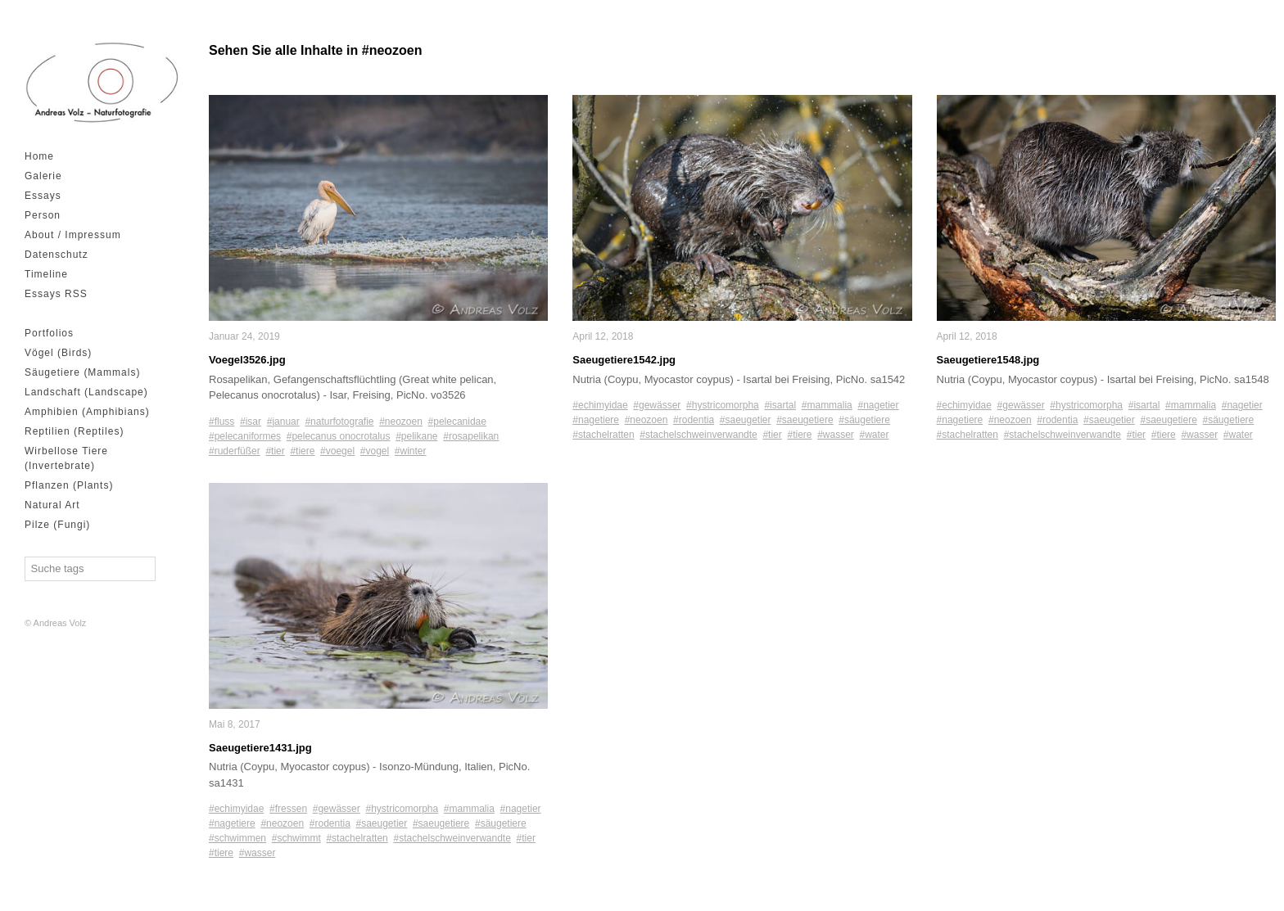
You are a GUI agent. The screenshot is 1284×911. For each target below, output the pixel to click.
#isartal (780, 405)
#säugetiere (501, 823)
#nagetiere (232, 823)
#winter (411, 450)
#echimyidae (236, 808)
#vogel (374, 450)
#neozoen (401, 420)
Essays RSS (56, 294)
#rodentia (330, 823)
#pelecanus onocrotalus (339, 435)
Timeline (46, 274)
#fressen (288, 808)
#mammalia (469, 808)
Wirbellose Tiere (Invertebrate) (66, 458)
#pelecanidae (457, 420)
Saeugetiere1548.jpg (988, 360)
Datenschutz (56, 254)
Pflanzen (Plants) (69, 485)
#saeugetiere (441, 823)
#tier (274, 450)
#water (874, 434)
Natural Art (52, 505)
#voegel (337, 450)
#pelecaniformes (245, 435)
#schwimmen (237, 838)
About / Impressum (73, 235)
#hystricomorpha (401, 808)
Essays (43, 195)
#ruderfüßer (234, 450)
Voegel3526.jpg (247, 360)
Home (39, 156)
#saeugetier (382, 823)
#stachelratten (356, 838)
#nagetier (520, 808)
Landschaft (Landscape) (86, 392)
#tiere (302, 450)
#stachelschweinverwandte (451, 838)
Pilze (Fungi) (57, 524)
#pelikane (416, 435)
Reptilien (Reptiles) (74, 431)
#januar (283, 420)
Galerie (43, 176)
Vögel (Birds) (58, 353)
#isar (250, 420)
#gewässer (336, 808)
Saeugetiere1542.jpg (624, 360)
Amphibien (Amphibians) (87, 411)
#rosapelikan (471, 435)
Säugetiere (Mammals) (82, 372)
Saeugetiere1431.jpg (260, 747)
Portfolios (49, 333)
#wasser (257, 853)
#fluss (221, 420)
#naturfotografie (339, 420)
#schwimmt (296, 838)
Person (43, 215)
